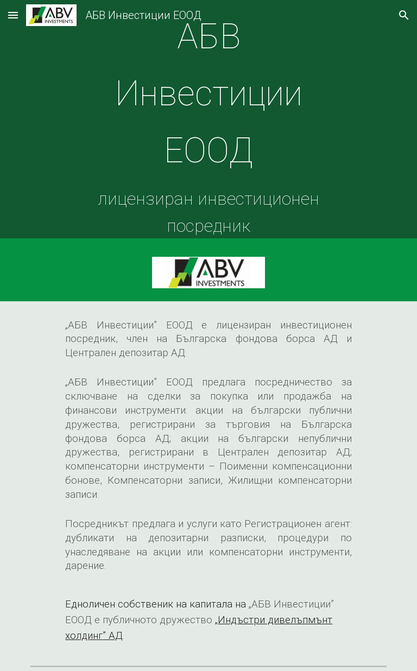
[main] (208, 122)
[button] (13, 15)
